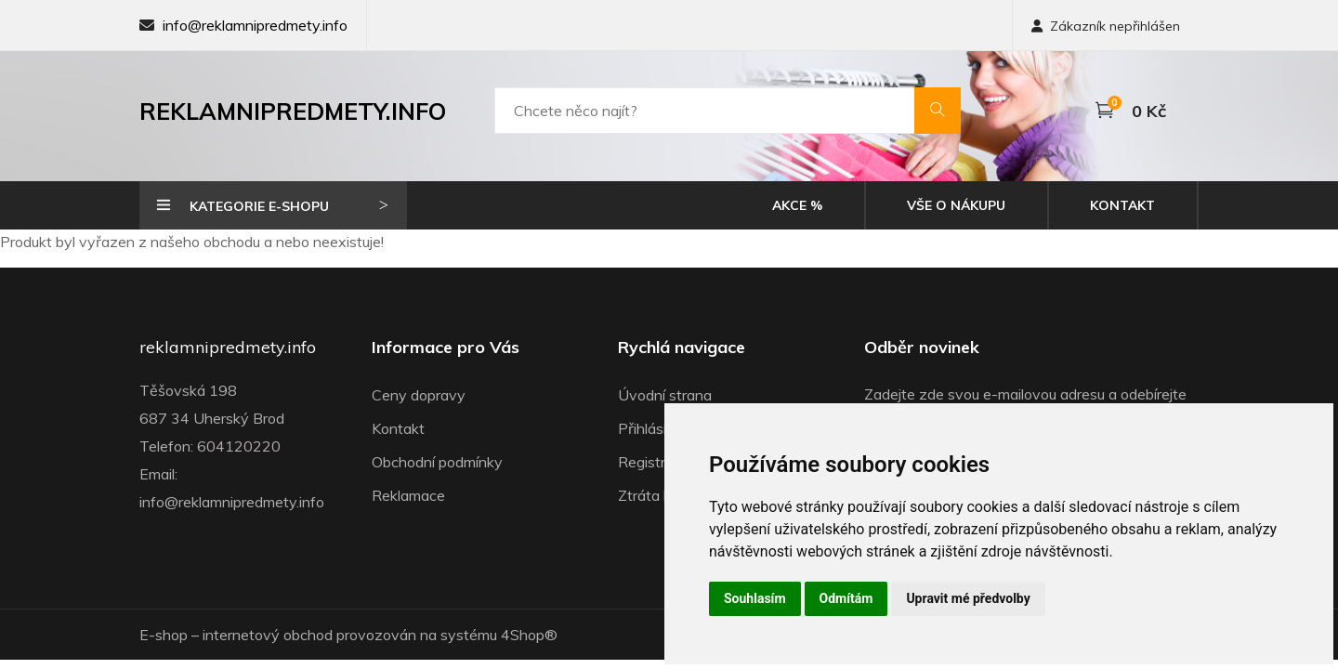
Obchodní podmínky (437, 462)
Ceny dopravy (419, 395)
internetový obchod (268, 634)
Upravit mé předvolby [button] (968, 598)
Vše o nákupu (956, 205)
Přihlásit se (654, 428)
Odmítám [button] (846, 598)
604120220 (239, 446)
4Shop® (529, 634)
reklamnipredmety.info (227, 347)
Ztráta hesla (658, 495)
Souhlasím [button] (755, 598)
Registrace (653, 462)
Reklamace (408, 495)
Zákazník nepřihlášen (1105, 26)
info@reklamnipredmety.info (255, 25)
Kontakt (1122, 205)
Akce (797, 205)
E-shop (163, 634)
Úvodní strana (665, 395)
